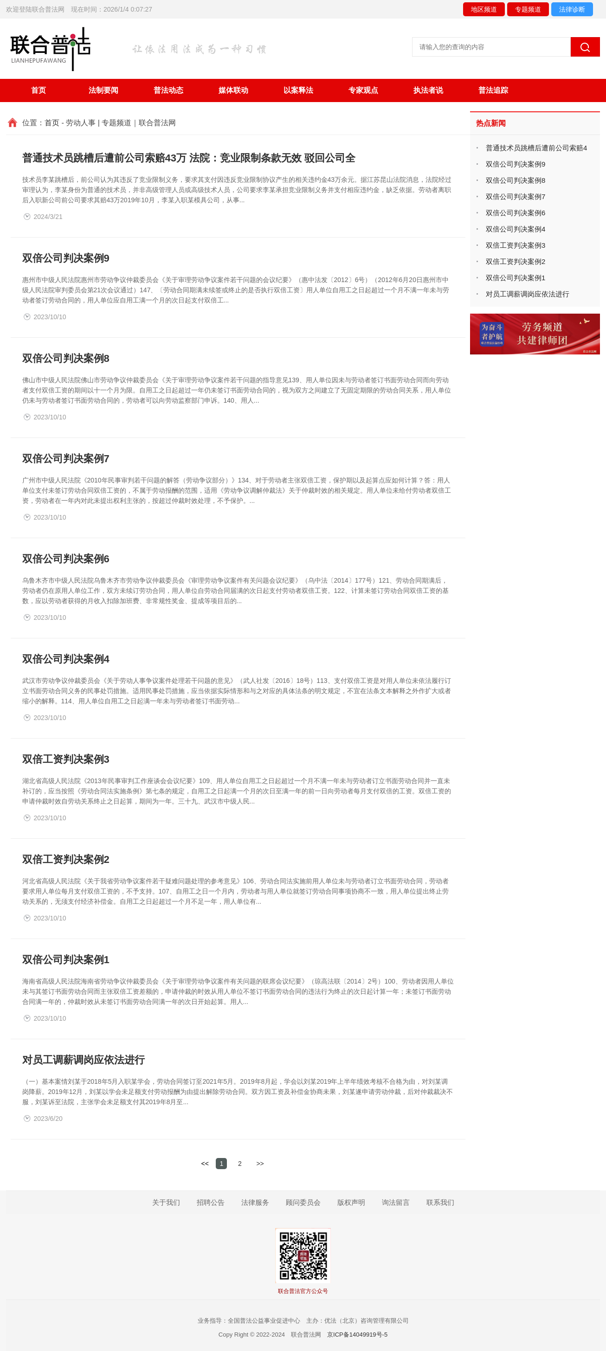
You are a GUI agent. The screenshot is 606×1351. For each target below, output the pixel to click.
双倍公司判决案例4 (66, 659)
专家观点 (363, 90)
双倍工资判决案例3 (66, 759)
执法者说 (428, 90)
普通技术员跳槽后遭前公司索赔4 (536, 148)
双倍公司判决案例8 (66, 358)
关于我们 (166, 1202)
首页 (38, 90)
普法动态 (168, 90)
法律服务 (255, 1202)
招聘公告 (211, 1202)
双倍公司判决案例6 (66, 559)
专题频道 (528, 9)
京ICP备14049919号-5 (357, 1334)
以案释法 (298, 90)
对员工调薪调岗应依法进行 (83, 1060)
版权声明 (351, 1202)
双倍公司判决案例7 (66, 458)
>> (260, 1163)
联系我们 (440, 1202)
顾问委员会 (303, 1202)
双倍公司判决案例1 (66, 959)
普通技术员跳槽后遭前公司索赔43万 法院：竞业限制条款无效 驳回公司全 (189, 158)
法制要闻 (103, 90)
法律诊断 (572, 9)
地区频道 (484, 9)
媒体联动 (233, 90)
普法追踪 (493, 90)
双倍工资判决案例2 (66, 859)
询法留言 (396, 1202)
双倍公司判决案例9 (66, 258)
